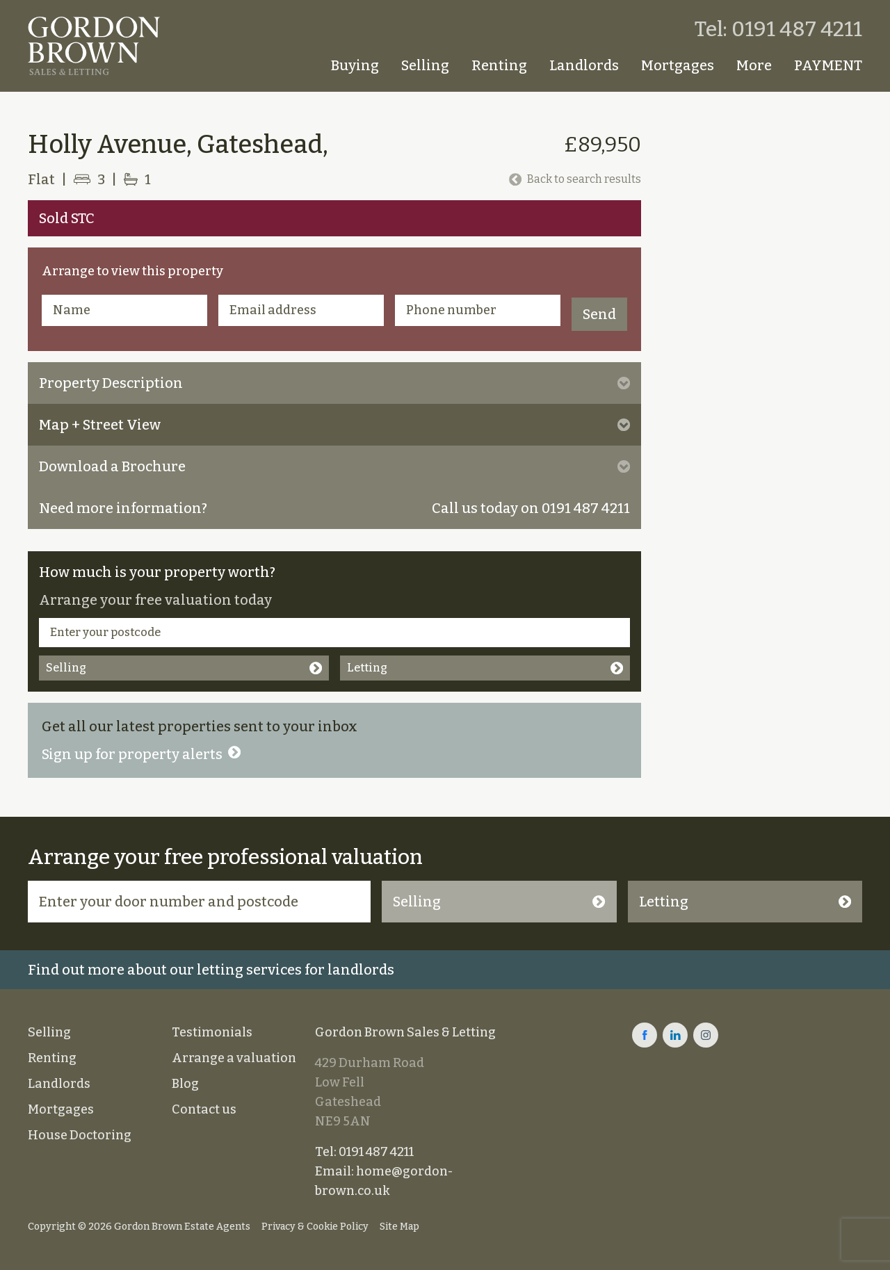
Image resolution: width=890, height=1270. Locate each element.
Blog (185, 1083)
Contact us (204, 1109)
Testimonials (212, 1032)
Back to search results (575, 179)
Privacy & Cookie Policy (315, 1226)
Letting (485, 667)
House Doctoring (79, 1135)
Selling (425, 65)
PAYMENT (828, 65)
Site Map (399, 1226)
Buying (355, 65)
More (754, 65)
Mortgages (677, 65)
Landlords (584, 65)
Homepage (302, 65)
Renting (499, 65)
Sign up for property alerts (141, 754)
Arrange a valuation (234, 1058)
